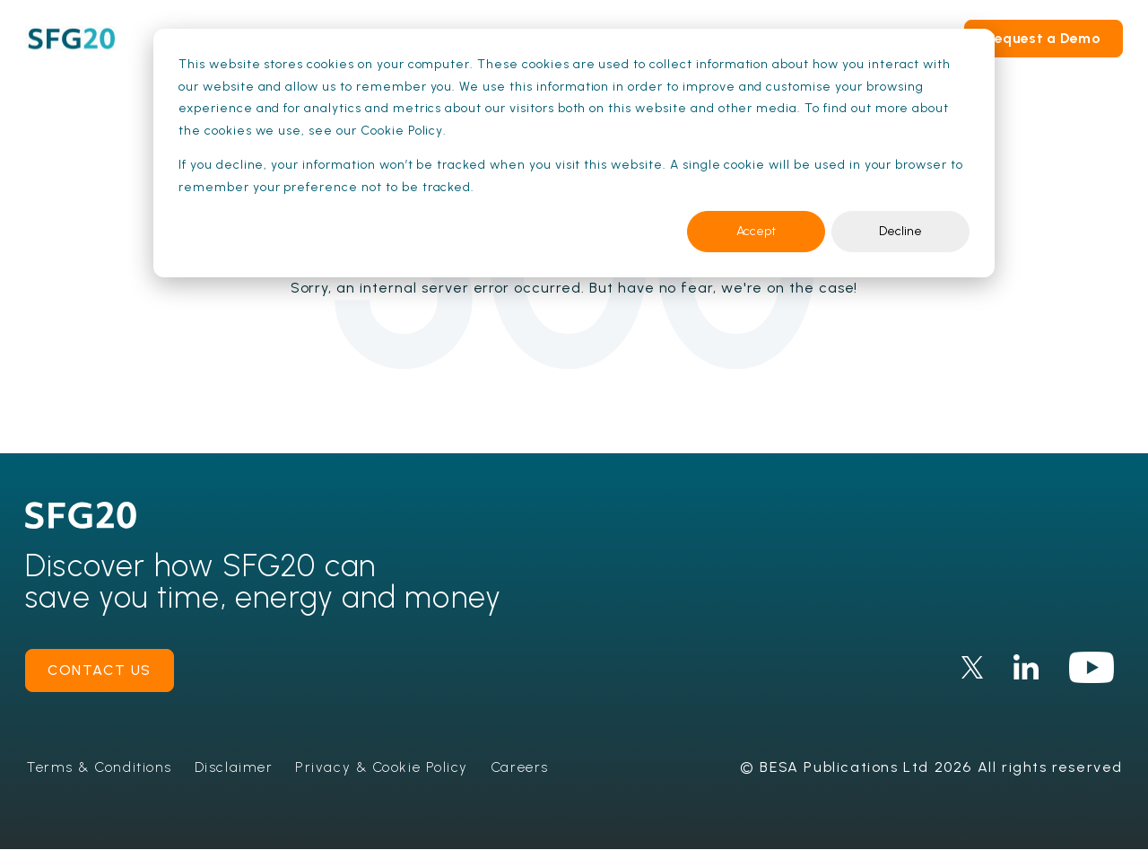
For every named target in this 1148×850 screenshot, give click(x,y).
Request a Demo (1043, 38)
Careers (528, 767)
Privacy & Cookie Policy (388, 767)
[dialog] (574, 153)
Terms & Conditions (102, 767)
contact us (100, 670)
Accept (756, 231)
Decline (900, 231)
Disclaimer (238, 767)
